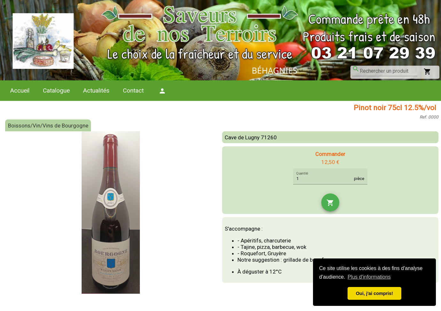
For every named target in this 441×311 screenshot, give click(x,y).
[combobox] (388, 71)
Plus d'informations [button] (369, 277)
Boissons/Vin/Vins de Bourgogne (48, 125)
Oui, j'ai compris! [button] (374, 293)
